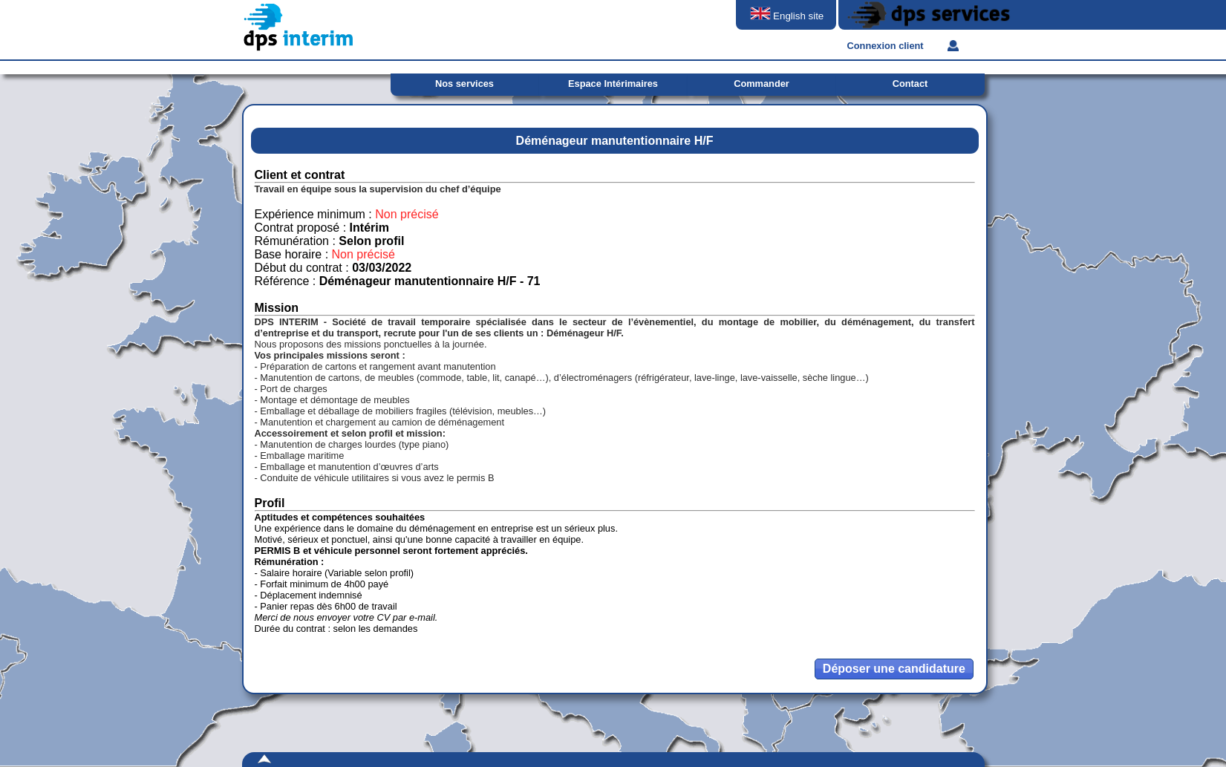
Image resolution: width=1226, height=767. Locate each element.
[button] (894, 669)
